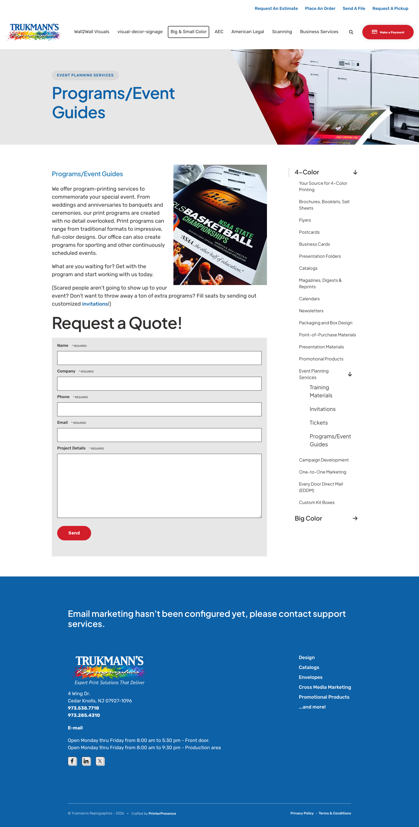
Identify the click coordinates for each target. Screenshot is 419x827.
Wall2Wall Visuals (88, 31)
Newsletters (311, 310)
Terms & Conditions (335, 813)
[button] (344, 31)
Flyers (305, 220)
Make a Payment (386, 31)
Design (307, 657)
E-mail (75, 727)
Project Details (72, 448)
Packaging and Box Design (325, 322)
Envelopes (311, 677)
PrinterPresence (162, 813)
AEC (215, 31)
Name (63, 345)
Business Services (316, 31)
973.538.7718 (84, 708)
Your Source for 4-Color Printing (323, 186)
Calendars (309, 298)
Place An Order (320, 8)
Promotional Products (321, 358)
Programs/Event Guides (330, 440)
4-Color (328, 172)
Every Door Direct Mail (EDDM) (321, 487)
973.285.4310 (84, 715)
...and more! (312, 707)
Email (63, 422)
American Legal (244, 31)
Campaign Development (324, 460)
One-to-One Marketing (322, 472)
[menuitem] (88, 32)
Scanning (279, 31)
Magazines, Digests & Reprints (320, 283)
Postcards (309, 232)
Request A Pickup (390, 8)
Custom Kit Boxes (317, 502)
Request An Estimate (276, 8)
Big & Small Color (185, 31)
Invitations (323, 409)
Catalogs (308, 268)
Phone (64, 396)
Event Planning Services (85, 75)
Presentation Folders (320, 256)
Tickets (319, 422)
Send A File (354, 8)
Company (66, 371)
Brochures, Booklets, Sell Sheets (324, 205)
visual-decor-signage (136, 31)
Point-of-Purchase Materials (327, 334)
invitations (96, 304)
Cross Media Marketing (325, 687)
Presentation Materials (321, 346)
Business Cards (314, 244)
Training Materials (321, 391)
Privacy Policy (302, 813)
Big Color (328, 518)
